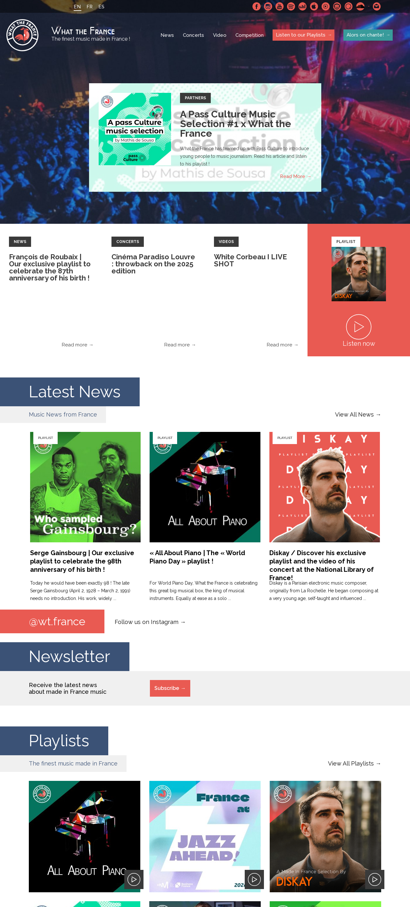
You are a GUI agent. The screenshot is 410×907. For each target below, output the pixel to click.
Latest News (74, 391)
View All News (354, 414)
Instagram (268, 6)
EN (77, 7)
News (167, 35)
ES (101, 7)
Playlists (59, 740)
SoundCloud (360, 6)
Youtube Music (326, 6)
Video (219, 35)
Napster (337, 6)
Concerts (193, 35)
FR (89, 7)
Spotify (291, 6)
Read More (292, 176)
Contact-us (377, 6)
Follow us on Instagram (146, 622)
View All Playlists (351, 763)
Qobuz (349, 6)
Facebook (256, 6)
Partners (195, 98)
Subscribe (166, 688)
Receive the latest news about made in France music (67, 688)
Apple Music (314, 6)
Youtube (279, 6)
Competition (249, 35)
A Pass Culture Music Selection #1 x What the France (235, 124)
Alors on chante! (365, 35)
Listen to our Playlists (300, 35)
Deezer (303, 6)
